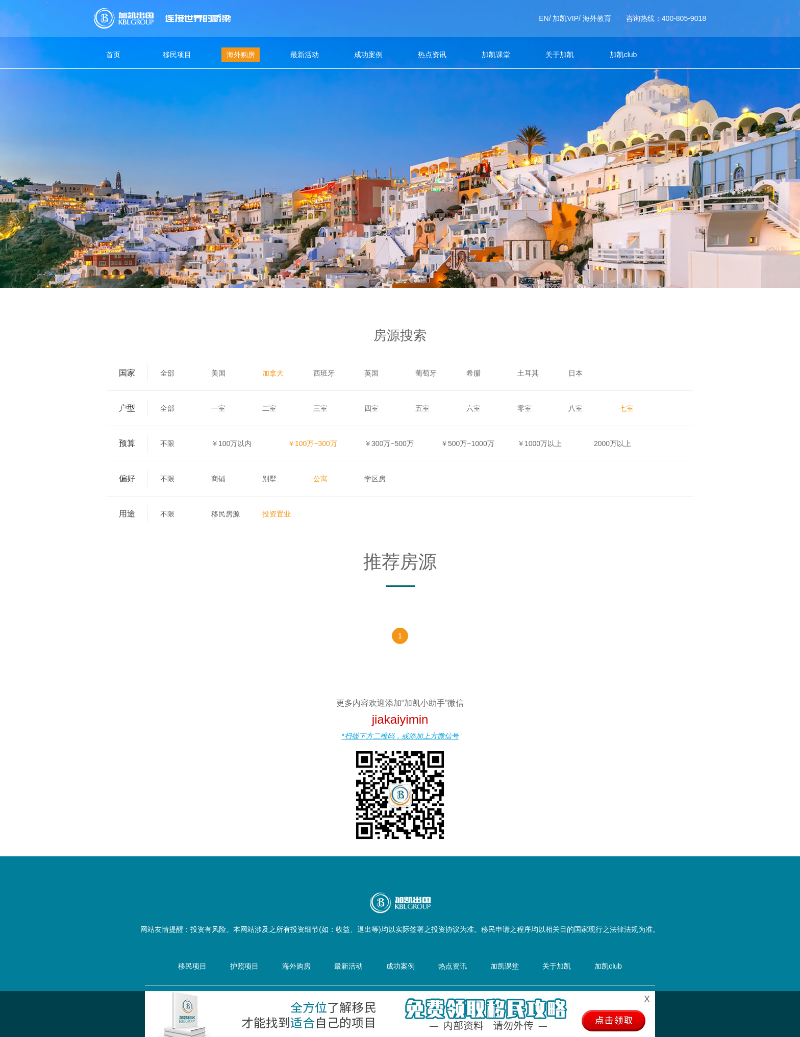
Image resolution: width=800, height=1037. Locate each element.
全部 (167, 373)
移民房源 (225, 514)
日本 (575, 373)
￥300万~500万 (389, 443)
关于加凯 (559, 55)
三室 (320, 408)
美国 (218, 373)
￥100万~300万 (312, 443)
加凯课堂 (496, 55)
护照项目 (244, 966)
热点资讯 (432, 55)
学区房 (375, 479)
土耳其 (528, 373)
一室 (218, 408)
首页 (113, 55)
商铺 (218, 479)
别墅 (269, 479)
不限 (167, 443)
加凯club (623, 55)
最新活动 (304, 55)
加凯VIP (566, 18)
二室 (269, 408)
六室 (473, 408)
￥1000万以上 (539, 443)
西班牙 (324, 373)
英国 (371, 373)
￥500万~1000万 (467, 443)
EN (543, 18)
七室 (626, 408)
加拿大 (273, 373)
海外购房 (241, 55)
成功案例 (368, 55)
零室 (524, 408)
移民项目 (177, 55)
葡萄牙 (426, 373)
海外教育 (597, 18)
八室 (575, 408)
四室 (371, 408)
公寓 (320, 479)
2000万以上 (612, 443)
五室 (422, 408)
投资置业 (276, 514)
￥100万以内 (231, 443)
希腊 (473, 373)
